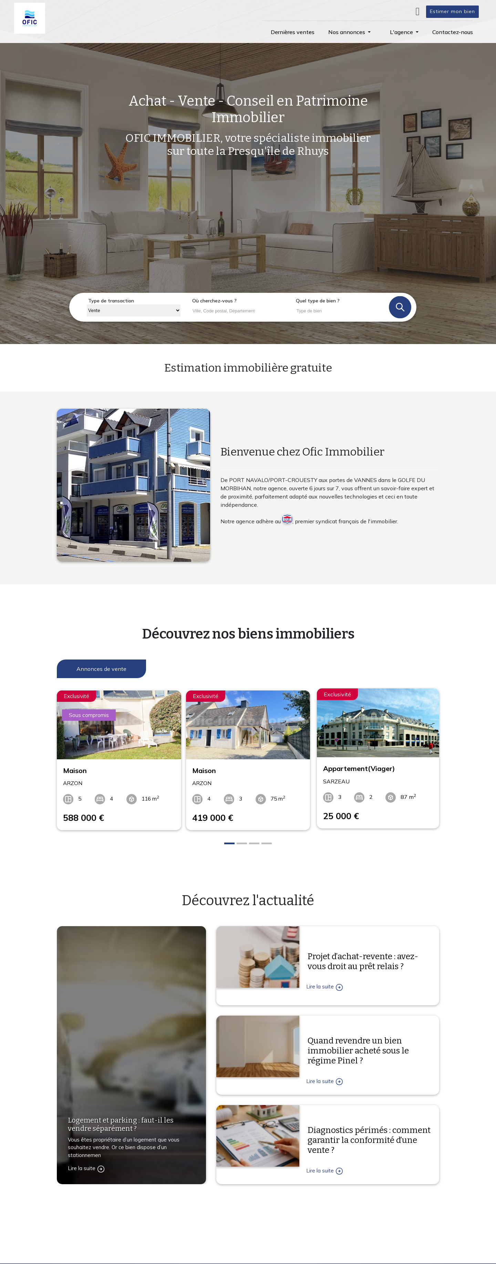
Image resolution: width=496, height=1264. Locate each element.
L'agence (328, 1219)
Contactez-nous (83, 1252)
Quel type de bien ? (318, 301)
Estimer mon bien (452, 11)
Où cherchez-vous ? (214, 301)
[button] (349, 32)
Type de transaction (111, 301)
